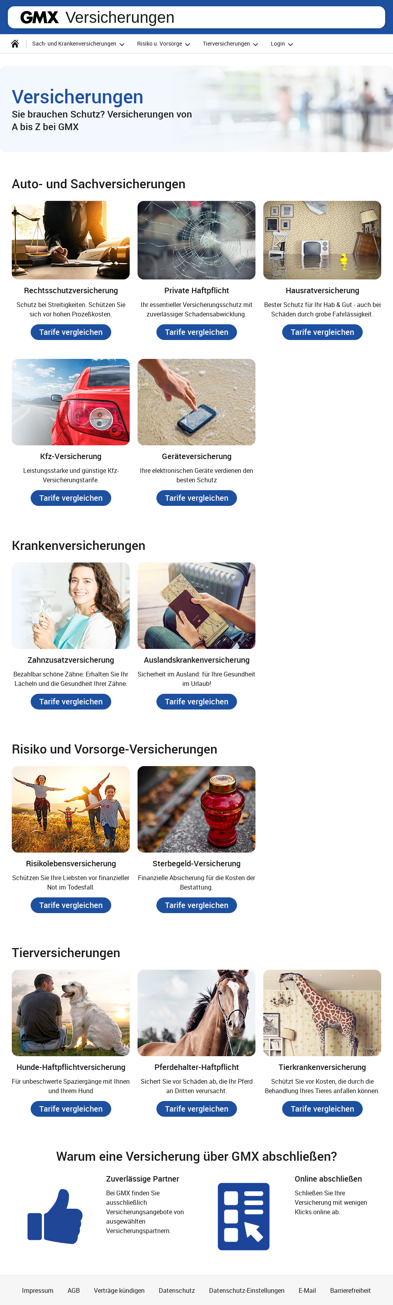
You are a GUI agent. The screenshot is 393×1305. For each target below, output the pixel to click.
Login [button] (283, 44)
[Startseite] (15, 43)
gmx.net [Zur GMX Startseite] (39, 17)
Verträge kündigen (119, 1290)
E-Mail (307, 1290)
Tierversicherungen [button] (232, 44)
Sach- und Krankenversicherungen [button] (79, 44)
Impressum (37, 1290)
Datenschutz (177, 1290)
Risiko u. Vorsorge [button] (165, 44)
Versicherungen (119, 17)
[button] (71, 332)
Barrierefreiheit (350, 1290)
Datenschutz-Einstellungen (247, 1290)
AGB (74, 1290)
